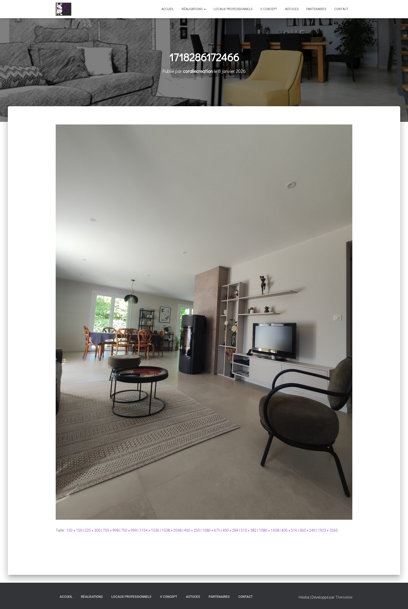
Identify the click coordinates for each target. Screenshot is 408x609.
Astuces (291, 9)
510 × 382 (249, 530)
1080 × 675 (211, 530)
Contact (341, 9)
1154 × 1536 (149, 530)
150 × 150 (74, 530)
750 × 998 (111, 530)
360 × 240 (307, 530)
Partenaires (316, 9)
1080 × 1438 (269, 530)
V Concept (268, 9)
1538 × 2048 (172, 530)
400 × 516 (289, 530)
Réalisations (194, 9)
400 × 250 (192, 530)
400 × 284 (230, 530)
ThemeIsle (343, 597)
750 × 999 (129, 530)
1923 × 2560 (328, 530)
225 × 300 (92, 530)
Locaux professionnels (233, 9)
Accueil (167, 9)
